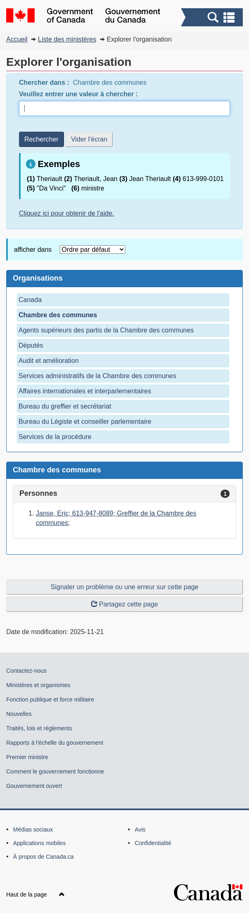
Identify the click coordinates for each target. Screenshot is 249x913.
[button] (213, 17)
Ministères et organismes (38, 685)
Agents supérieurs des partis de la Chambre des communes (106, 330)
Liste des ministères (67, 39)
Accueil (17, 39)
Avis (140, 829)
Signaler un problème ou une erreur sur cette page (124, 586)
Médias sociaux (33, 829)
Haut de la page (35, 894)
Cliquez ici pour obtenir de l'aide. (66, 213)
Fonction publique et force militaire (50, 699)
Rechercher (41, 139)
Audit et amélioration (49, 360)
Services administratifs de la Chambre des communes (97, 375)
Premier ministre (27, 757)
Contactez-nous (26, 670)
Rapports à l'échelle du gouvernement (54, 742)
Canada (30, 299)
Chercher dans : (45, 82)
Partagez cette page (124, 604)
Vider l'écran (89, 139)
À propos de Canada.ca (43, 856)
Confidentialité (153, 843)
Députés (31, 345)
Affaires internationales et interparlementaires (85, 391)
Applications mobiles (39, 843)
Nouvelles (18, 714)
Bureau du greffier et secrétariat (65, 406)
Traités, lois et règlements (39, 728)
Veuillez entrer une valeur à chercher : (79, 94)
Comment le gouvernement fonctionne (55, 771)
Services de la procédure (55, 436)
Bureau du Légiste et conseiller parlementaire (85, 421)
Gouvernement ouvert (34, 786)
